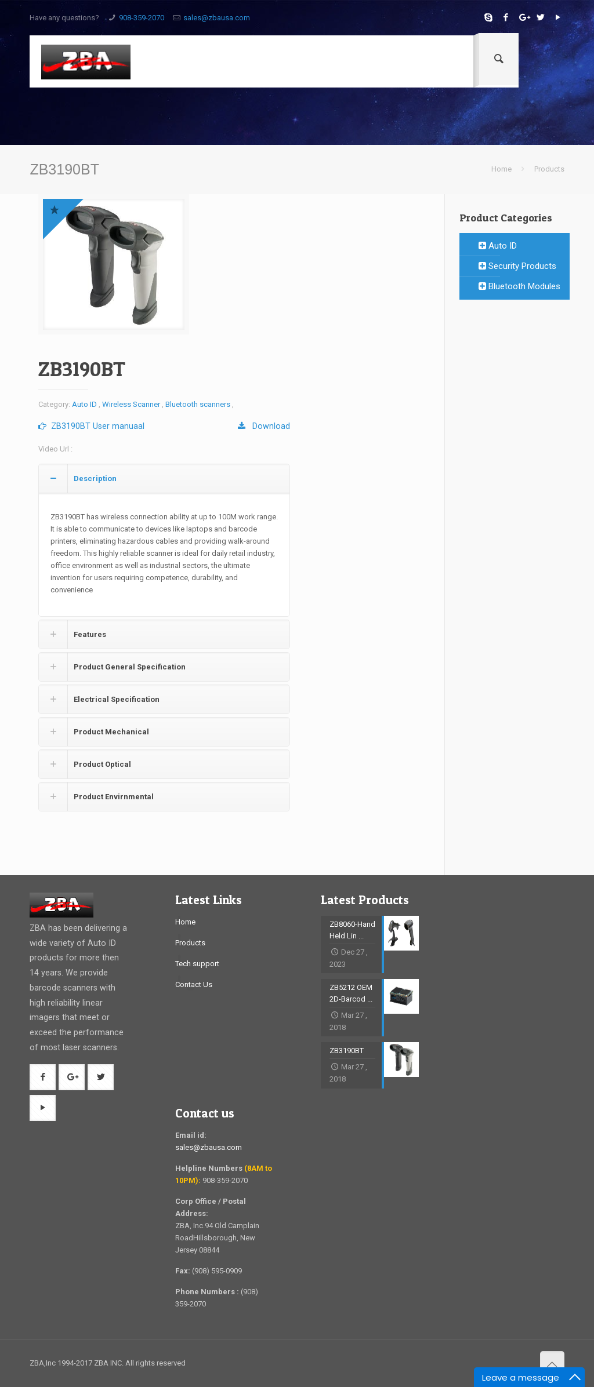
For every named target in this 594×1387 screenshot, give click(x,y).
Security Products (517, 266)
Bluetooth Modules (519, 286)
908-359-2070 (141, 17)
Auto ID (84, 404)
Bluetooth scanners (197, 404)
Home (501, 169)
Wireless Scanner (131, 404)
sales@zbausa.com (216, 17)
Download (264, 426)
